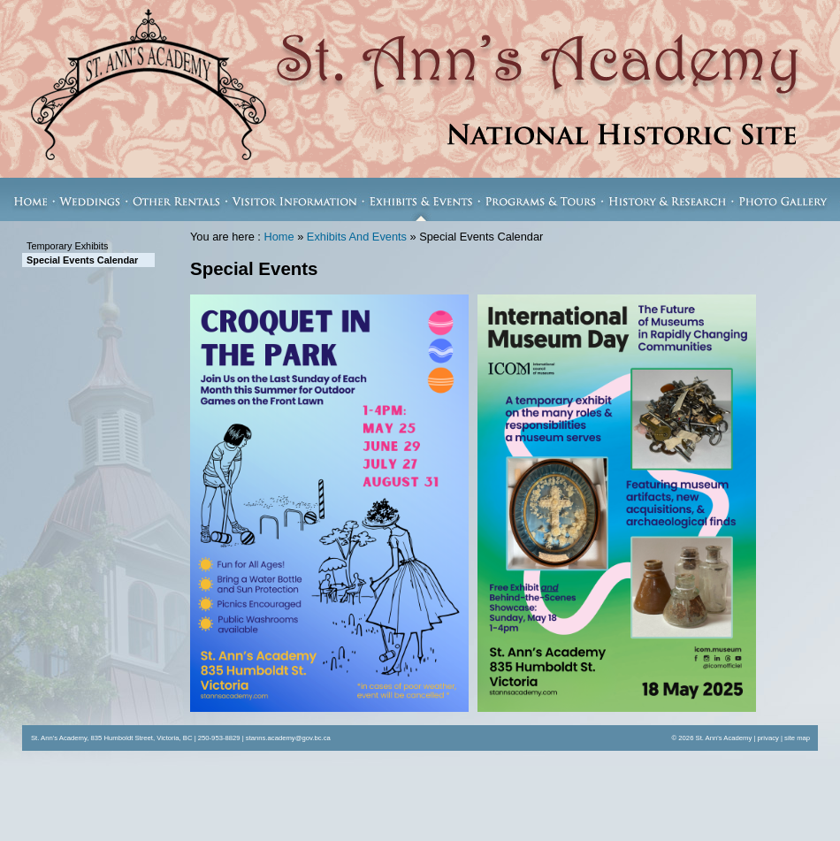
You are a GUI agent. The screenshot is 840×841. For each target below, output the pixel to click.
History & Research (667, 199)
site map (797, 738)
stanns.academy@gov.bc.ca (288, 738)
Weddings (90, 199)
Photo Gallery (786, 199)
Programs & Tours (541, 199)
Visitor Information (294, 199)
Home (27, 199)
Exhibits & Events (421, 199)
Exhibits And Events (357, 236)
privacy (768, 738)
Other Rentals (176, 199)
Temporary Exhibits (67, 246)
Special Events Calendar (82, 260)
